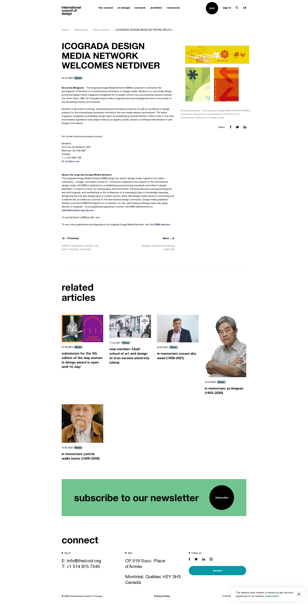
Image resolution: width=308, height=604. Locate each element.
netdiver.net (72, 161)
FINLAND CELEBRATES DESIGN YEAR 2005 (158, 248)
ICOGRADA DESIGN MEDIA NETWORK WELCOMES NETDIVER (145, 29)
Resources (81, 29)
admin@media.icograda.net (78, 210)
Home (65, 29)
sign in (227, 7)
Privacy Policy (162, 596)
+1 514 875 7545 (83, 566)
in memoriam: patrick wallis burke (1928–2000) (81, 456)
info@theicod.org (84, 560)
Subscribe (221, 497)
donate (217, 570)
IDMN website (162, 224)
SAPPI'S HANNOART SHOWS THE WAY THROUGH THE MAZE (80, 248)
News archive (101, 29)
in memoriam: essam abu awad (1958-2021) (176, 356)
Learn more (272, 596)
